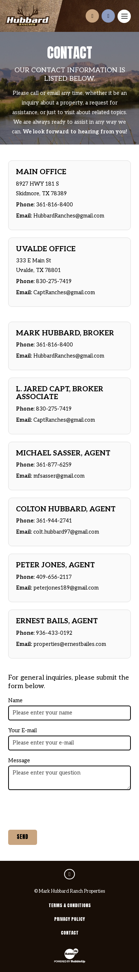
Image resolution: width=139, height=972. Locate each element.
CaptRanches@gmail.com (64, 292)
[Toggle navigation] (124, 16)
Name (15, 700)
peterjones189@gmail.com (66, 588)
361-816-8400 (54, 205)
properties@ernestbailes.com (69, 644)
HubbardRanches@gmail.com (68, 216)
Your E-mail (22, 730)
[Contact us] (92, 16)
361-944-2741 (54, 521)
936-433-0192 (54, 633)
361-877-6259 (54, 465)
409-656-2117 (54, 577)
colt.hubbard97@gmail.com (66, 532)
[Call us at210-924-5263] (108, 16)
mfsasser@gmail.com (59, 476)
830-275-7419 (54, 281)
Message (19, 760)
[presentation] (64, 810)
